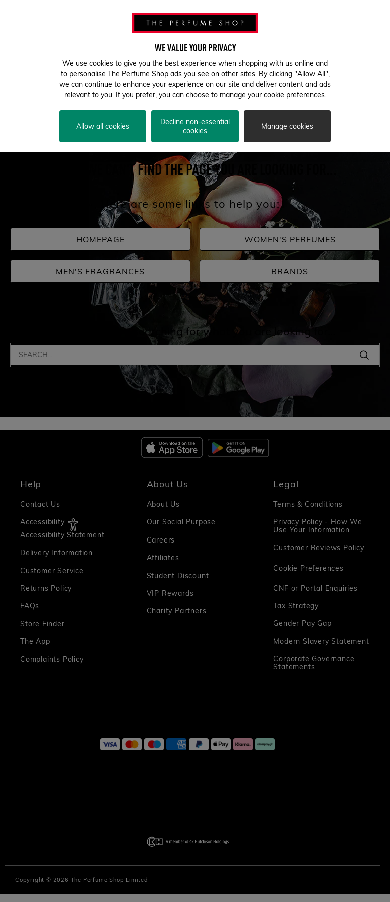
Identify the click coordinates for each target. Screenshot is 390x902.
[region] (195, 76)
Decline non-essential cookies (195, 126)
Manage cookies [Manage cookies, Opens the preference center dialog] (287, 126)
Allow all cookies (102, 126)
